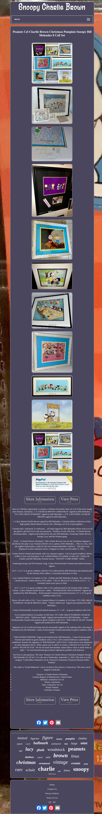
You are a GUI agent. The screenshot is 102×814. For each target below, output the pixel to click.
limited (22, 738)
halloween (52, 774)
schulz (30, 770)
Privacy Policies (52, 793)
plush (40, 750)
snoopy (81, 769)
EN (50, 802)
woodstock (56, 749)
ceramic (76, 763)
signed (40, 757)
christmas (26, 762)
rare (19, 769)
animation (56, 743)
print (48, 757)
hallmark (41, 743)
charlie (46, 769)
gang (86, 764)
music (59, 739)
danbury (29, 757)
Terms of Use (52, 798)
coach (28, 744)
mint (84, 743)
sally (20, 751)
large (74, 743)
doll (59, 771)
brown (60, 755)
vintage (60, 762)
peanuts (76, 749)
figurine (34, 738)
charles (82, 738)
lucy (29, 749)
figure (47, 737)
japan (19, 743)
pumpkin (70, 738)
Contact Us (52, 789)
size (66, 744)
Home (52, 784)
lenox (67, 770)
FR (54, 802)
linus (75, 756)
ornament (44, 763)
